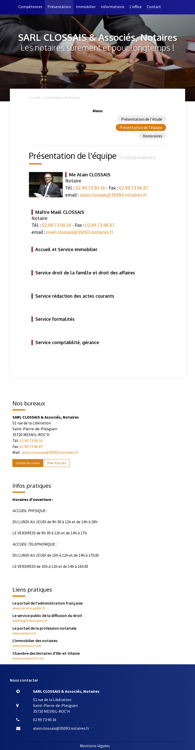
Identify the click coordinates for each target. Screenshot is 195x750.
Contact (154, 6)
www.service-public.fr (28, 608)
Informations (112, 6)
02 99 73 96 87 (31, 446)
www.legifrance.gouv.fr (29, 620)
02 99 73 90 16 (31, 440)
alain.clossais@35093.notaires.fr (113, 195)
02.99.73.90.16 (90, 188)
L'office (135, 6)
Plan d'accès (56, 463)
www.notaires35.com (28, 658)
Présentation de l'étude (141, 119)
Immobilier (86, 6)
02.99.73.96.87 (133, 188)
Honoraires (152, 135)
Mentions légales (95, 745)
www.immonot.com (26, 645)
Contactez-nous (28, 463)
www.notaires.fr (24, 633)
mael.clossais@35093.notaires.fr (79, 232)
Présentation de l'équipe (141, 127)
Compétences (30, 6)
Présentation (59, 6)
